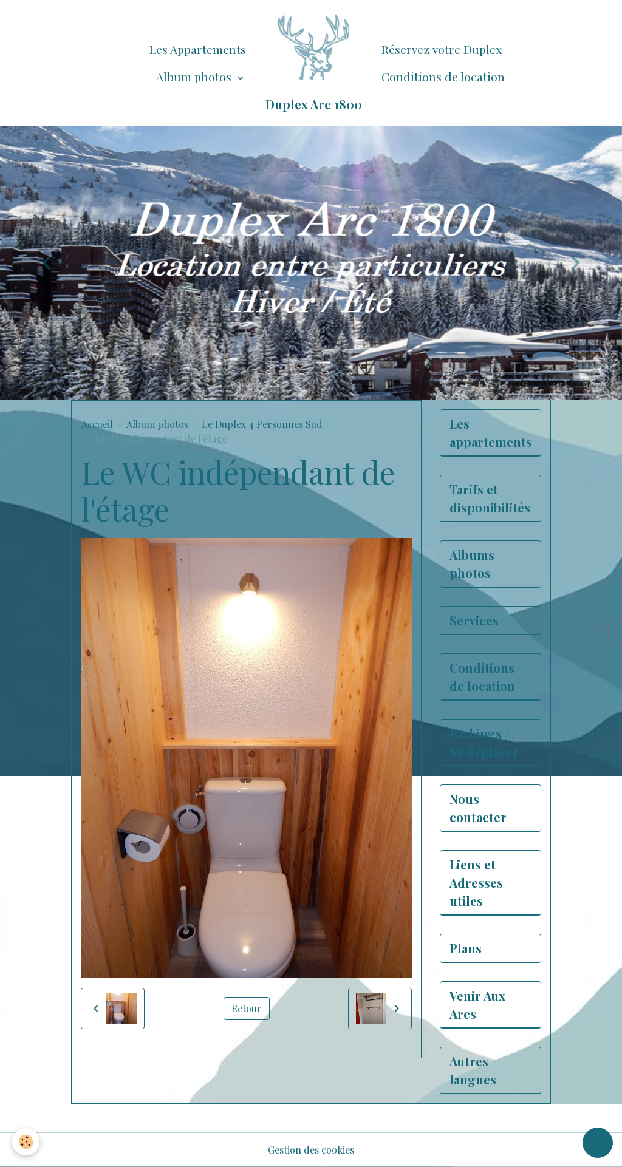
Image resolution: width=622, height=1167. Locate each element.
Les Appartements (197, 49)
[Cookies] (25, 1141)
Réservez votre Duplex (441, 49)
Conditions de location (443, 76)
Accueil (97, 424)
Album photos (195, 76)
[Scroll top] (598, 1143)
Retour (246, 1008)
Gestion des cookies (311, 1149)
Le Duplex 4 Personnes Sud (262, 424)
